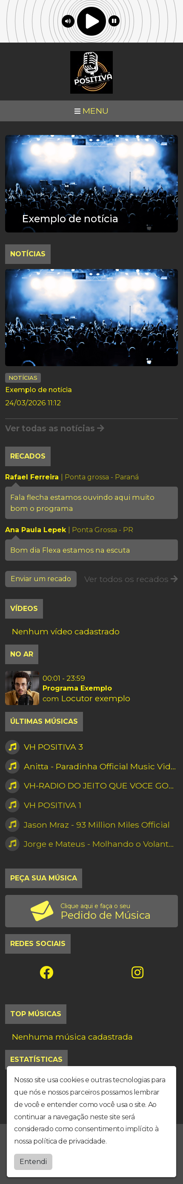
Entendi (33, 1159)
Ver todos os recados (131, 579)
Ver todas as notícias (54, 428)
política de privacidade (69, 1139)
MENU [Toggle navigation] (91, 111)
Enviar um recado (41, 579)
